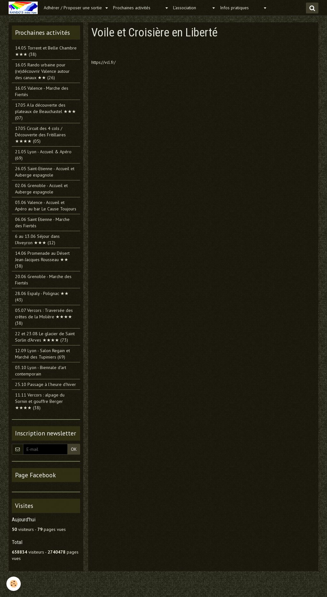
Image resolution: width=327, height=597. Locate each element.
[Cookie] (13, 584)
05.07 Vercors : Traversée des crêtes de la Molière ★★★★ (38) (44, 316)
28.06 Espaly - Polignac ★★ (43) (42, 297)
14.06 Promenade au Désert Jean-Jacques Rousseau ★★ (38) (42, 259)
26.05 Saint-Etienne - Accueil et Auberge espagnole (44, 172)
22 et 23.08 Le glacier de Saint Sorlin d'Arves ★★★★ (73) (45, 337)
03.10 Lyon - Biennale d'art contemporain (40, 371)
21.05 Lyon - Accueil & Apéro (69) (43, 155)
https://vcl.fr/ (103, 62)
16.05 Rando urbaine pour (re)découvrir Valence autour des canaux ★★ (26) (42, 71)
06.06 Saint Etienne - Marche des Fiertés (42, 222)
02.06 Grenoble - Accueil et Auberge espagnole (41, 189)
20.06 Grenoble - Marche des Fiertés (43, 280)
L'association (191, 8)
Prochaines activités (138, 8)
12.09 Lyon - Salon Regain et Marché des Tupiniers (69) (42, 354)
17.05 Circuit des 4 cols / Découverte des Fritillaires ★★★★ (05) (40, 134)
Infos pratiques (241, 8)
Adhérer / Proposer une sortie (73, 8)
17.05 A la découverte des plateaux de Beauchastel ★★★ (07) (45, 111)
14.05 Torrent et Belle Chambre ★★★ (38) (46, 51)
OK (74, 449)
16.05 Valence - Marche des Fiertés (41, 91)
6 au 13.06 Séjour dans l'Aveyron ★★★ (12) (37, 239)
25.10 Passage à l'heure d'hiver (45, 384)
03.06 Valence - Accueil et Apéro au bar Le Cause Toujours (45, 206)
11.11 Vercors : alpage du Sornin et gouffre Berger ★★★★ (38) (40, 401)
